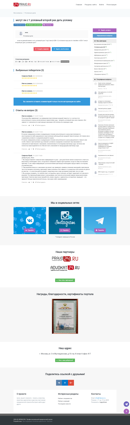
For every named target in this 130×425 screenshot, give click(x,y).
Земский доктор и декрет (104, 108)
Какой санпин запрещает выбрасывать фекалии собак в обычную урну (106, 85)
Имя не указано (27, 83)
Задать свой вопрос (61, 49)
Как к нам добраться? (64, 360)
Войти (101, 5)
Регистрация (111, 5)
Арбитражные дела (99, 55)
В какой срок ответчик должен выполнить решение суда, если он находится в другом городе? (106, 116)
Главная (79, 5)
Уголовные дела (30, 13)
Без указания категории (100, 44)
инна (26, 32)
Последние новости (64, 404)
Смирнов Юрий (27, 76)
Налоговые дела (98, 58)
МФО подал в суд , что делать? (106, 172)
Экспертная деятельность (101, 66)
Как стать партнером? (64, 280)
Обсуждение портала (99, 74)
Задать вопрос (104, 30)
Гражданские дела (99, 49)
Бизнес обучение (98, 69)
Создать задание (42, 49)
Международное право (100, 63)
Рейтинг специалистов (65, 398)
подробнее (103, 402)
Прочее (96, 71)
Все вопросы (18, 13)
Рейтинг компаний (63, 401)
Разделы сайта (91, 5)
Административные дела (100, 52)
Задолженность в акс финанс (106, 155)
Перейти (29, 230)
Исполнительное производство (102, 60)
